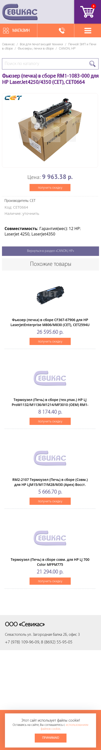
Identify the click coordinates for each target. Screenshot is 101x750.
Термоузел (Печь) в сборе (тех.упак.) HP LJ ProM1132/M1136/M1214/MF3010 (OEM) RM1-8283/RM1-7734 (50, 404)
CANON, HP (67, 48)
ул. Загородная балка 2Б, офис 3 (53, 635)
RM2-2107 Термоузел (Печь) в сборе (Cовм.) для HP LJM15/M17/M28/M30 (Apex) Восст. (50, 482)
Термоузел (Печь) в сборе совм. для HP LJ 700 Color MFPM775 (50, 562)
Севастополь (15, 635)
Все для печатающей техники (41, 44)
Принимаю (50, 738)
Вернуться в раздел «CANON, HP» (50, 251)
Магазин (21, 30)
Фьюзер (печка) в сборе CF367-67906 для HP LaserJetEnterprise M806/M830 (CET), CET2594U (50, 322)
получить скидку (50, 187)
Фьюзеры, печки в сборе (36, 48)
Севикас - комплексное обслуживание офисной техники (19, 11)
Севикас (8, 44)
